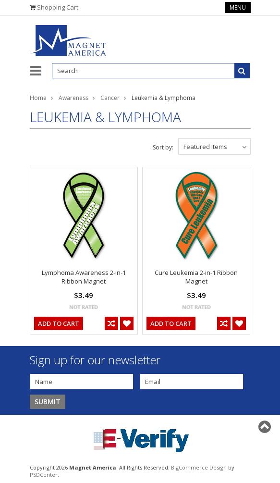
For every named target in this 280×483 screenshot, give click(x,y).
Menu (238, 7)
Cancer (110, 98)
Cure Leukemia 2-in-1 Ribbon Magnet (196, 276)
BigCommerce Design (199, 467)
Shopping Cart (57, 7)
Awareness (73, 98)
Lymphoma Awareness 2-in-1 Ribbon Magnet (84, 276)
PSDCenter (44, 474)
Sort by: (163, 147)
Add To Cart (58, 323)
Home (38, 98)
